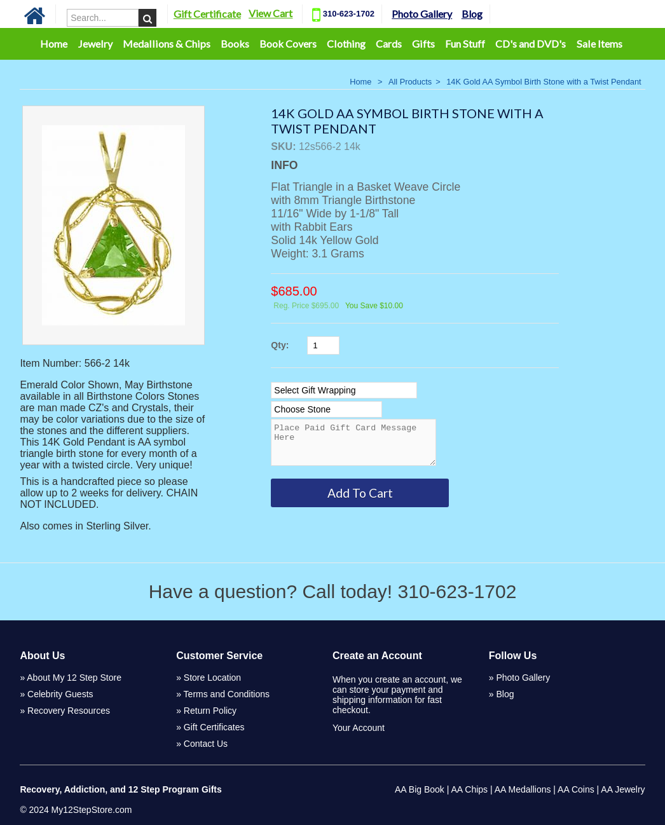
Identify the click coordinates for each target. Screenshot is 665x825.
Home (53, 44)
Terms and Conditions (227, 694)
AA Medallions (523, 789)
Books (235, 44)
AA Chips (469, 789)
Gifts (423, 44)
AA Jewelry (623, 789)
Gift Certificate (215, 14)
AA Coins (576, 789)
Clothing (346, 44)
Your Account (358, 728)
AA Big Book (419, 789)
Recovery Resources (68, 711)
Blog (480, 14)
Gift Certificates (214, 727)
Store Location (212, 677)
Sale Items (599, 44)
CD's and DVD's (530, 44)
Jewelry (95, 44)
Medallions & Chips (166, 44)
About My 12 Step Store (74, 677)
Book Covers (288, 44)
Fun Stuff (465, 44)
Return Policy (210, 711)
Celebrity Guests (60, 694)
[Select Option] (344, 390)
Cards (389, 44)
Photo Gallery (431, 14)
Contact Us (206, 744)
